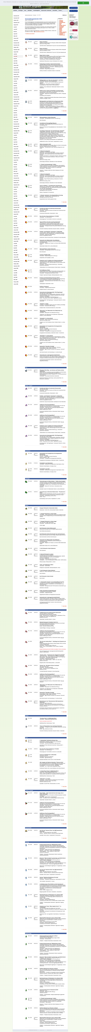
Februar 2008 (16, 281)
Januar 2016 (16, 67)
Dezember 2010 (16, 205)
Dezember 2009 (16, 232)
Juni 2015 (15, 83)
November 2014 (16, 99)
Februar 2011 (16, 200)
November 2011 (16, 180)
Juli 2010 (15, 216)
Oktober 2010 (16, 209)
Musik (61, 29)
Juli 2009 (15, 243)
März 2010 (15, 225)
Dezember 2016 (16, 42)
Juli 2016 (15, 54)
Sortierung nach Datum (30, 33)
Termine (60, 10)
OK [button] (83, 2)
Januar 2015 (16, 94)
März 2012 (15, 171)
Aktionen (61, 20)
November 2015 (16, 72)
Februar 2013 (16, 146)
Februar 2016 (16, 65)
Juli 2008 (15, 270)
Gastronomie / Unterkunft (46, 10)
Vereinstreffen (62, 32)
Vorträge (61, 33)
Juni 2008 (15, 272)
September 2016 (16, 49)
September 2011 (16, 184)
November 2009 (16, 234)
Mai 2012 (15, 166)
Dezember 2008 (16, 259)
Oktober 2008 (16, 263)
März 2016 (15, 63)
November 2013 (16, 126)
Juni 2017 (15, 29)
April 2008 (15, 277)
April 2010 (15, 223)
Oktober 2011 (16, 182)
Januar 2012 (16, 175)
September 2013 (16, 130)
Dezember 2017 (16, 15)
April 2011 (15, 196)
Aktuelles (15, 10)
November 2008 (16, 261)
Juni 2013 (15, 137)
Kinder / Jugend (63, 25)
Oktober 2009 (16, 236)
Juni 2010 (15, 218)
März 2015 (15, 90)
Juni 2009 (15, 245)
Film (60, 24)
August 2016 (16, 51)
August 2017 (16, 24)
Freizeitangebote (36, 10)
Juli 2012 (15, 162)
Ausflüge (61, 21)
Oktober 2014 (16, 101)
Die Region (20, 10)
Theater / (63, 31)
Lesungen (61, 27)
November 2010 (16, 207)
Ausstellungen (62, 22)
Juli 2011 (15, 189)
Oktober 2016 (16, 47)
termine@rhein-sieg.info (40, 31)
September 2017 (16, 22)
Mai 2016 (15, 58)
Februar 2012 (16, 173)
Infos (25, 10)
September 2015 (16, 76)
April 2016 (15, 60)
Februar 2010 (16, 227)
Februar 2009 (16, 254)
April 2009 (15, 250)
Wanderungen (62, 34)
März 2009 (15, 252)
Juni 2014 (15, 110)
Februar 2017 (16, 38)
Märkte (61, 28)
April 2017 (15, 33)
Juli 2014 (15, 108)
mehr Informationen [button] (44, 3)
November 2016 (16, 45)
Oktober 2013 (16, 128)
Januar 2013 (16, 148)
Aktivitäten (30, 10)
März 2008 (15, 279)
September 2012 (16, 157)
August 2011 (16, 187)
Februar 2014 (16, 119)
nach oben (64, 73)
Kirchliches (62, 26)
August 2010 (16, 214)
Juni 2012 (15, 164)
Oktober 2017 (16, 20)
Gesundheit (55, 10)
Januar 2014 (16, 121)
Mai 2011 (15, 193)
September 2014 (16, 103)
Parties (61, 30)
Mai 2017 (15, 31)
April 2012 (15, 169)
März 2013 (15, 144)
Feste (61, 23)
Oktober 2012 (16, 155)
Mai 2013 (15, 139)
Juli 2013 (15, 135)
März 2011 (15, 198)
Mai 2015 (15, 85)
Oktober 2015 (16, 74)
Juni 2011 (15, 191)
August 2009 (16, 241)
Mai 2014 (15, 112)
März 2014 (15, 117)
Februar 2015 (16, 92)
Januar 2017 (16, 40)
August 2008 (16, 268)
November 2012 (16, 153)
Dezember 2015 (16, 69)
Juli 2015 (15, 81)
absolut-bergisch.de (28, 15)
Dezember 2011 (16, 178)
